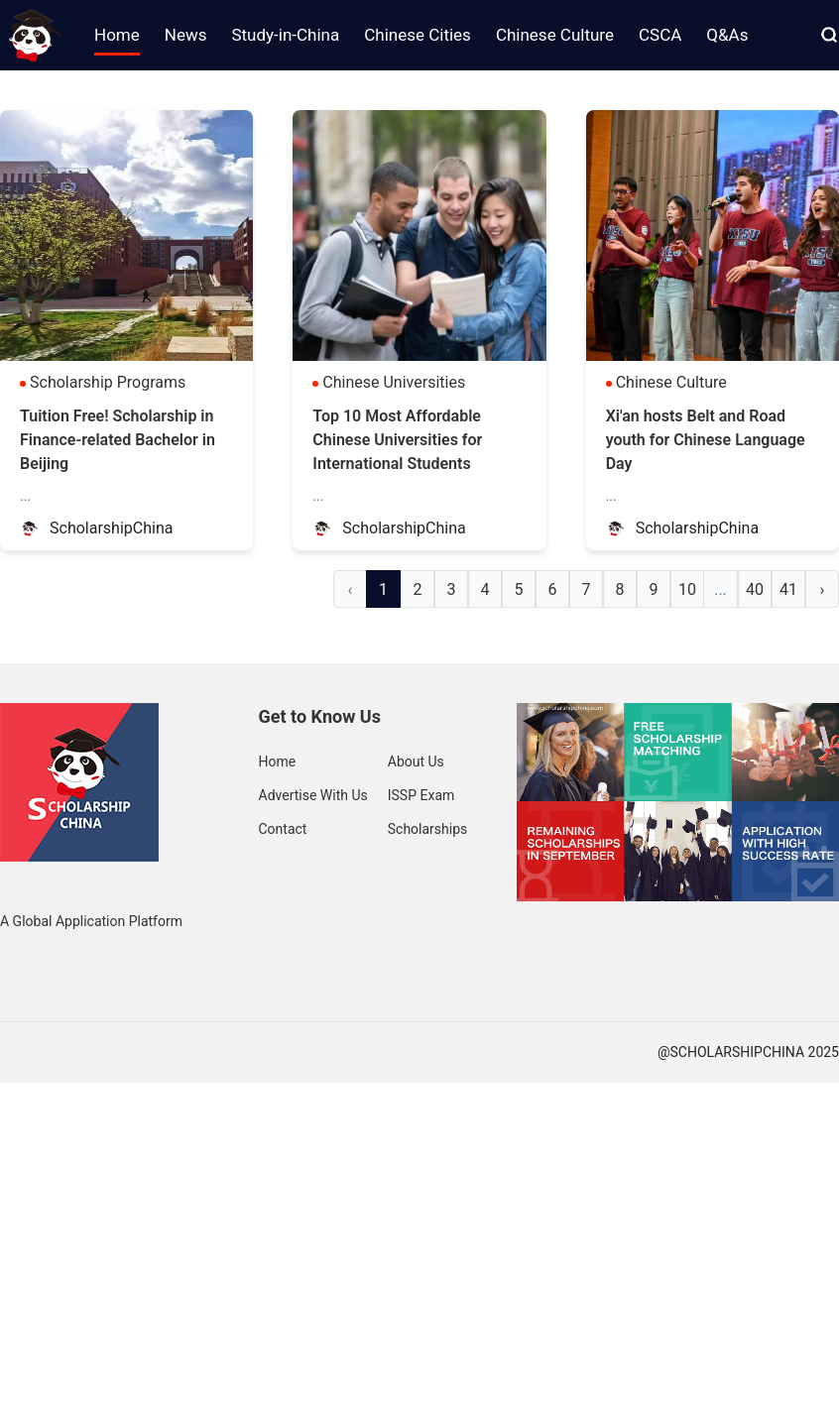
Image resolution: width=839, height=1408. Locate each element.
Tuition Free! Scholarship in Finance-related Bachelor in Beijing (117, 440)
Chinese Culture (671, 382)
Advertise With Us (313, 795)
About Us (416, 761)
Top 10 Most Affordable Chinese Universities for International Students (397, 440)
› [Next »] (822, 589)
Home (278, 761)
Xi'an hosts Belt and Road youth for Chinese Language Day (705, 440)
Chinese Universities (393, 382)
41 (788, 589)
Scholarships (428, 829)
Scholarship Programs (107, 382)
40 (755, 589)
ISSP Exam (421, 795)
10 (687, 589)
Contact (283, 829)
